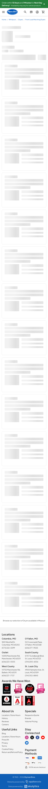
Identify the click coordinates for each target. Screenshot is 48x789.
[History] (5, 718)
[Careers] (5, 724)
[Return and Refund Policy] (12, 752)
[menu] (3, 12)
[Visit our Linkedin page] (27, 743)
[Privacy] (5, 743)
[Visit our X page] (32, 737)
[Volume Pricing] (31, 721)
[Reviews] (5, 721)
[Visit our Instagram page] (27, 737)
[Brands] (28, 718)
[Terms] (4, 746)
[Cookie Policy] (7, 749)
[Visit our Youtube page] (43, 737)
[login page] (37, 12)
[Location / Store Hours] (11, 715)
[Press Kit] (5, 739)
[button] (44, 4)
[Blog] (4, 733)
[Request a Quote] (32, 715)
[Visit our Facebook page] (37, 737)
